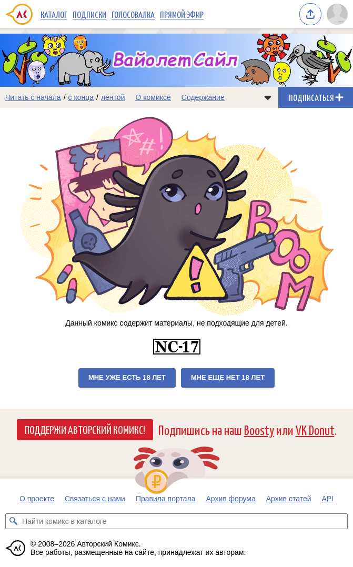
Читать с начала (33, 97)
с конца (81, 97)
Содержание (203, 97)
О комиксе (152, 97)
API (328, 498)
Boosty (259, 429)
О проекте (36, 498)
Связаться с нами (95, 498)
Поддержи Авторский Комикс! (85, 429)
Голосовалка (133, 14)
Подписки (89, 14)
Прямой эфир (182, 14)
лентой (113, 97)
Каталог (54, 14)
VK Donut (315, 429)
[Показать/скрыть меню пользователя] (337, 14)
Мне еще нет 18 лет (228, 377)
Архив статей (288, 498)
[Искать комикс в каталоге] (13, 521)
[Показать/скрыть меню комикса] (267, 97)
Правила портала (166, 498)
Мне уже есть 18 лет (127, 377)
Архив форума (230, 498)
